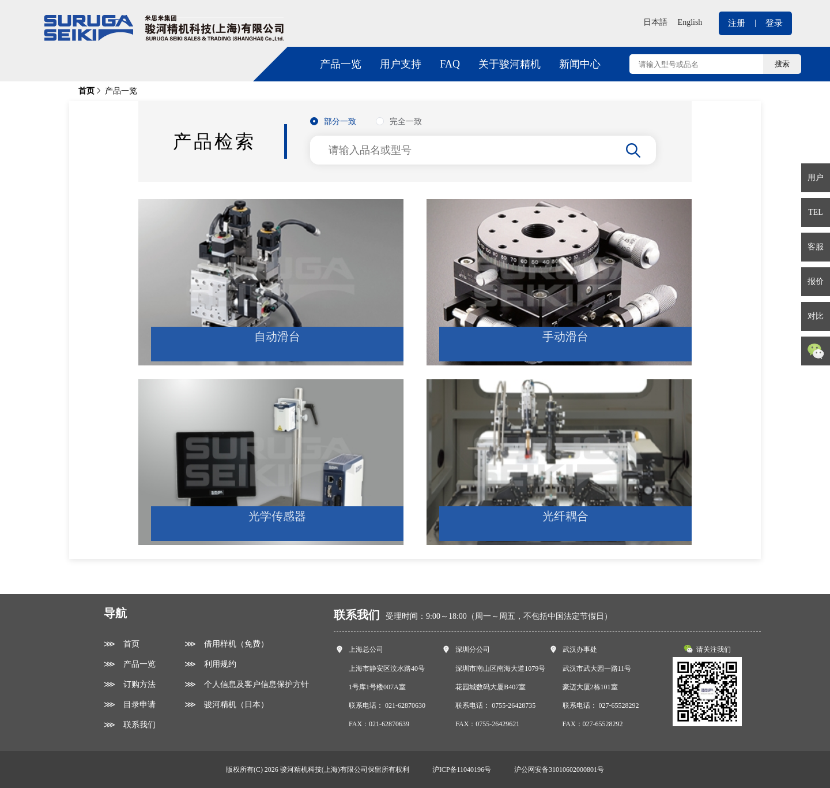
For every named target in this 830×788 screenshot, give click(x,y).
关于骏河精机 (509, 64)
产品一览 (340, 64)
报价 (816, 281)
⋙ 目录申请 (130, 704)
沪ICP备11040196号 (461, 769)
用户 (816, 177)
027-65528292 (619, 705)
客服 (816, 246)
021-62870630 (405, 705)
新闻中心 (580, 64)
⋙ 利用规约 (210, 664)
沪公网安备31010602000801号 (559, 769)
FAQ (450, 64)
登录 (774, 23)
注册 (736, 23)
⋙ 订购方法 (130, 684)
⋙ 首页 (121, 644)
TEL (815, 212)
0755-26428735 (513, 705)
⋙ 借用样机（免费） (226, 644)
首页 (86, 91)
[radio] (333, 122)
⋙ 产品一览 (130, 664)
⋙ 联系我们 (130, 724)
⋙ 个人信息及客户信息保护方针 (246, 684)
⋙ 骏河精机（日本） (226, 704)
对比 (816, 316)
